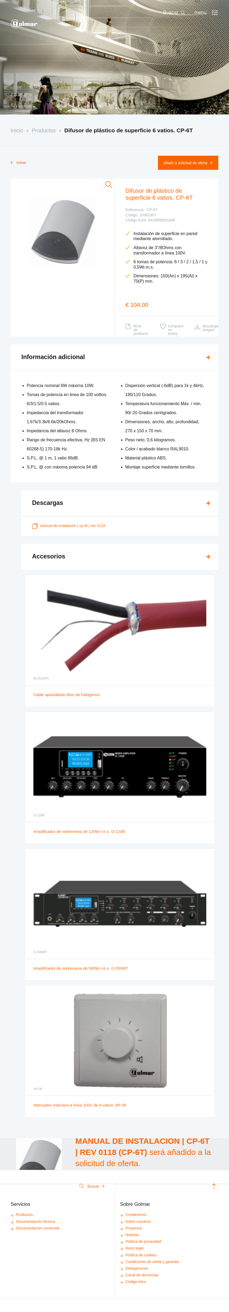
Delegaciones (134, 1268)
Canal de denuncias (139, 1275)
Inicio (17, 130)
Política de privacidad (140, 1241)
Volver (18, 163)
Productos (44, 130)
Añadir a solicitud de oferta (188, 163)
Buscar (91, 1186)
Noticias (129, 1235)
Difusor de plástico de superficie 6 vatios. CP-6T (128, 130)
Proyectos (131, 1228)
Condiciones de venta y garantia (149, 1262)
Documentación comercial (35, 1228)
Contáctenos (133, 1214)
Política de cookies (138, 1255)
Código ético (133, 1282)
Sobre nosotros (135, 1221)
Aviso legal (131, 1248)
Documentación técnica (33, 1221)
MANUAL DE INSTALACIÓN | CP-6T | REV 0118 (68, 526)
